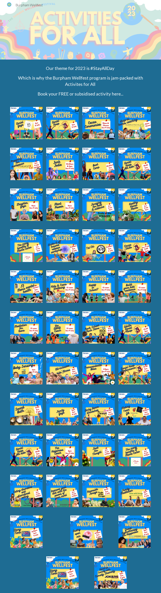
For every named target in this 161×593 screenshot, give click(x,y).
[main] (80, 81)
